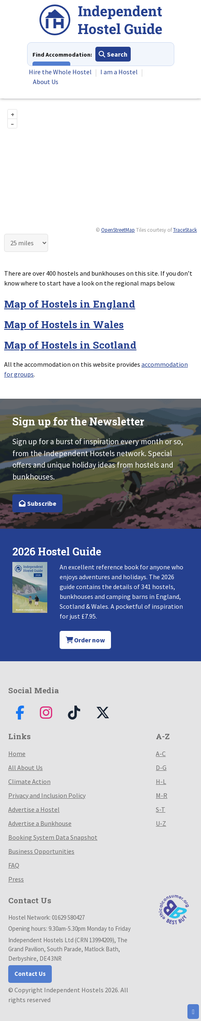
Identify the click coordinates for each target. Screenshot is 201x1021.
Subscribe (37, 503)
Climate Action (29, 781)
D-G (161, 767)
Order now (85, 640)
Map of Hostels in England (69, 304)
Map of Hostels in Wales (64, 324)
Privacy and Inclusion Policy (46, 795)
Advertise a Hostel (34, 809)
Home (16, 753)
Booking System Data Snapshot (52, 837)
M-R (161, 795)
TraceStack (185, 229)
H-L (161, 781)
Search (113, 54)
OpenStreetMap (118, 229)
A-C (161, 753)
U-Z (161, 823)
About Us (45, 82)
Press (16, 879)
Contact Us (30, 974)
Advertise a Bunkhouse (40, 823)
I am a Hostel (119, 72)
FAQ (13, 865)
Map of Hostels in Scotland (70, 345)
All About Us (25, 767)
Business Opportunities (41, 851)
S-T (160, 809)
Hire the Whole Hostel (60, 72)
